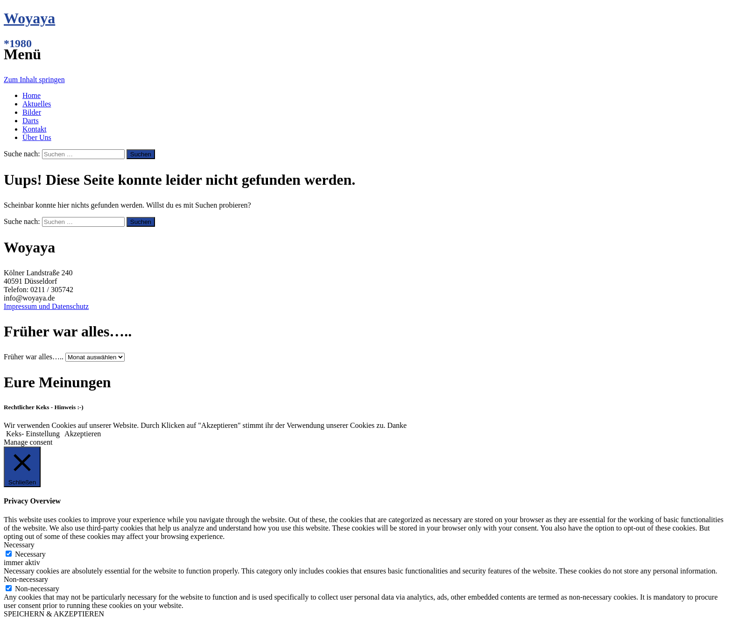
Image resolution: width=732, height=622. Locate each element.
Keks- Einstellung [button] (33, 434)
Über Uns (36, 137)
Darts (30, 121)
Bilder (31, 112)
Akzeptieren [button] (82, 434)
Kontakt (34, 129)
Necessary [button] (19, 545)
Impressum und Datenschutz (46, 306)
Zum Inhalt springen (34, 80)
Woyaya (29, 18)
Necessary (30, 554)
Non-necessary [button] (26, 579)
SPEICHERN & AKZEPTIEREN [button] (54, 614)
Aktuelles (36, 104)
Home (31, 95)
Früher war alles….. (33, 357)
